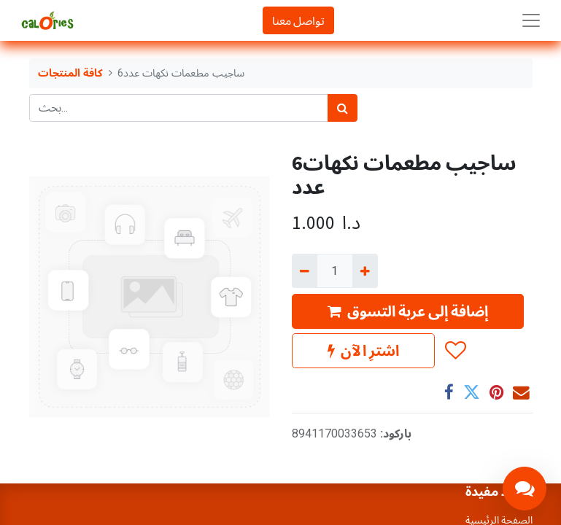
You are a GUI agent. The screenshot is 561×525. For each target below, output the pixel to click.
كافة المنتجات (70, 73)
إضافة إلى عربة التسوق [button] (408, 311)
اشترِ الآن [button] (363, 350)
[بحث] (342, 108)
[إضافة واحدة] (365, 270)
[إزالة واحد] (304, 270)
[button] (455, 350)
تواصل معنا (298, 20)
